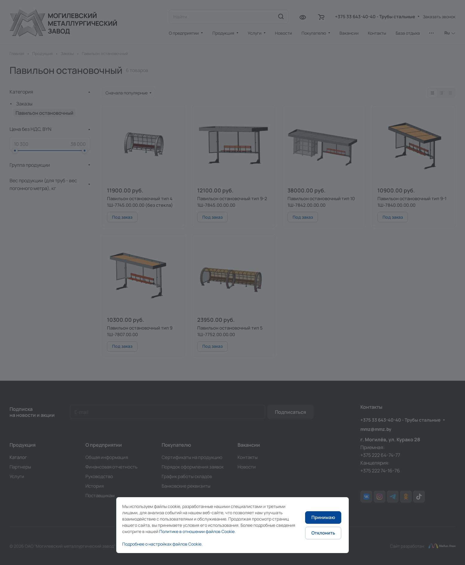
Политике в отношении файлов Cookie (197, 531)
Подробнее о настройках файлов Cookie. (162, 544)
